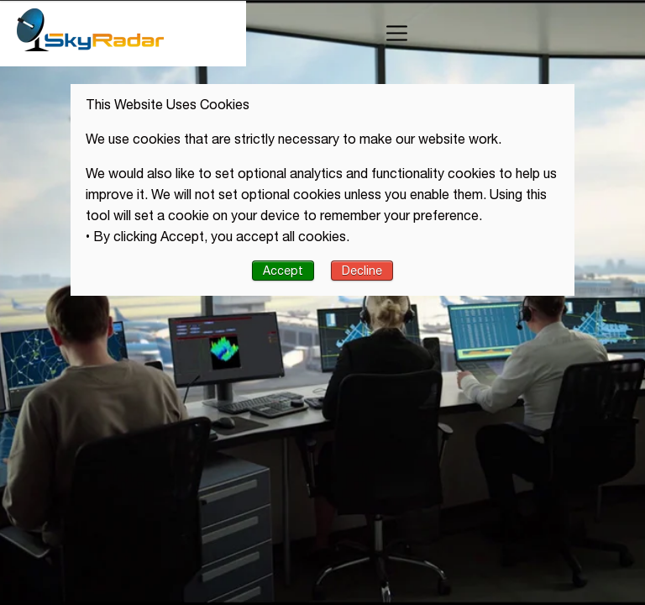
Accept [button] (283, 270)
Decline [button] (362, 270)
